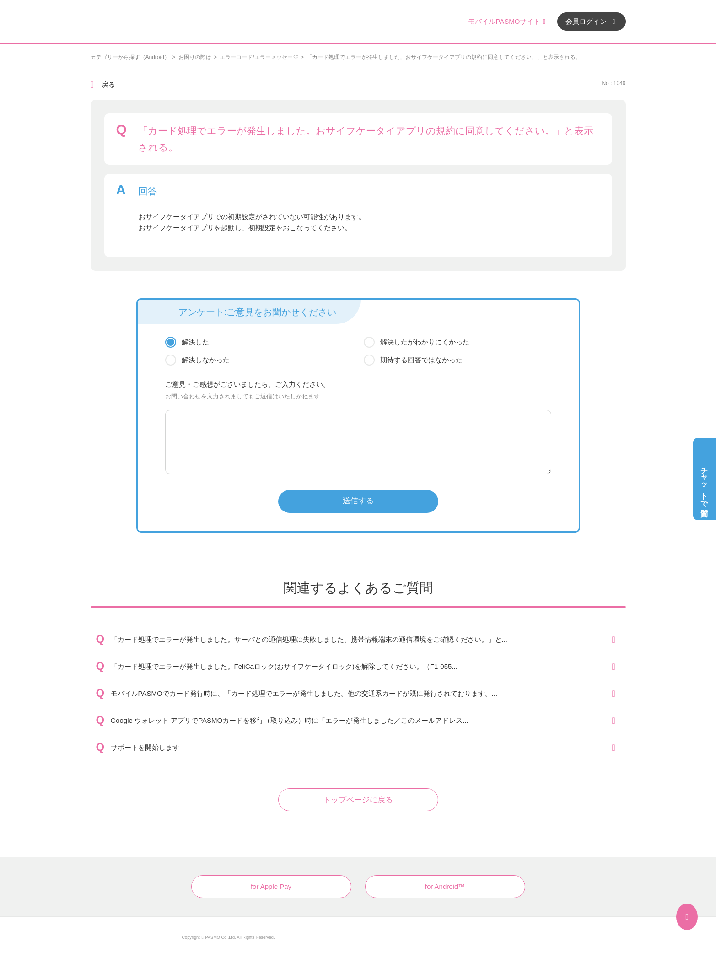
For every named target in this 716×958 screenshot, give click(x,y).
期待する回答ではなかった (421, 360)
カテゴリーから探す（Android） (130, 57)
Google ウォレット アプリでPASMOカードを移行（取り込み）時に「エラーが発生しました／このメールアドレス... (289, 720)
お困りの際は (194, 57)
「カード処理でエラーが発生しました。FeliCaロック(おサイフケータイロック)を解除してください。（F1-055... (284, 666)
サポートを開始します (145, 747)
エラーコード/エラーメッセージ (259, 57)
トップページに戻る (358, 800)
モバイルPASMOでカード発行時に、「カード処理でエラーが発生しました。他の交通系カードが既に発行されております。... (304, 693)
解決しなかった (206, 360)
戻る (108, 84)
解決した (195, 342)
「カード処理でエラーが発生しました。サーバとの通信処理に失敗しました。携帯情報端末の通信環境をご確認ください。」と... (309, 639)
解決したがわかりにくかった (424, 342)
